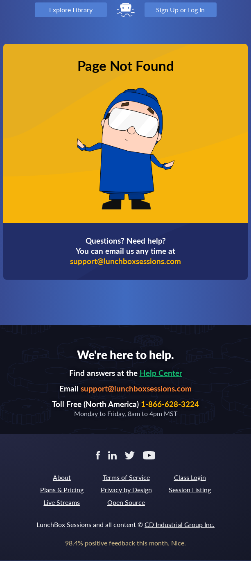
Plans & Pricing (62, 489)
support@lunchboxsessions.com (136, 388)
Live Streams (61, 502)
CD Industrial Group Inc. (180, 524)
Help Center (161, 373)
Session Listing (190, 489)
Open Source (126, 502)
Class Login (190, 477)
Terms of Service (126, 477)
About (62, 477)
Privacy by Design (126, 489)
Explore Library (71, 10)
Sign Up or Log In (180, 10)
